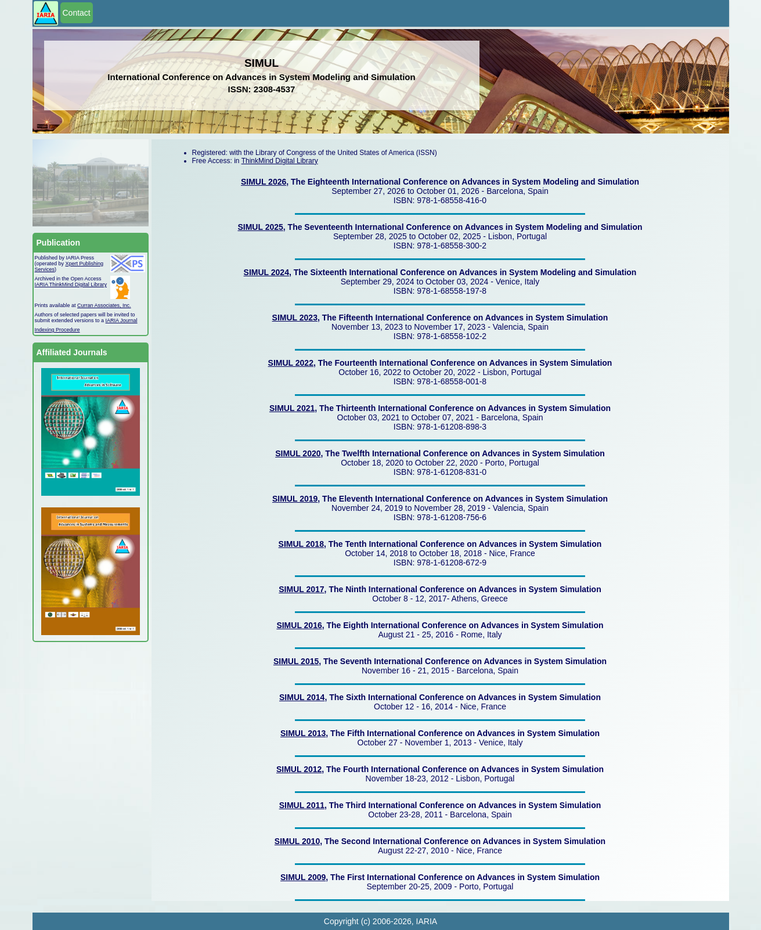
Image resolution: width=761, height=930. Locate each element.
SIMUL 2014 (301, 697)
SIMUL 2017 (301, 589)
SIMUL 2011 (301, 805)
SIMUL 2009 (303, 877)
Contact (77, 12)
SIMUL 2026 (263, 181)
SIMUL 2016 (299, 625)
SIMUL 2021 (292, 408)
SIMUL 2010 (297, 841)
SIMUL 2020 (297, 453)
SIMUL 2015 (296, 661)
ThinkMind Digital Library (279, 161)
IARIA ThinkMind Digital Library (71, 284)
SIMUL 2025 (260, 227)
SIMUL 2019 (295, 498)
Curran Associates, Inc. (104, 305)
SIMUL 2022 (290, 362)
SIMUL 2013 (303, 733)
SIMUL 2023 (295, 317)
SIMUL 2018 (301, 544)
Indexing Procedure (57, 330)
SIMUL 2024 (266, 272)
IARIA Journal (122, 320)
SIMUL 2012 (299, 769)
